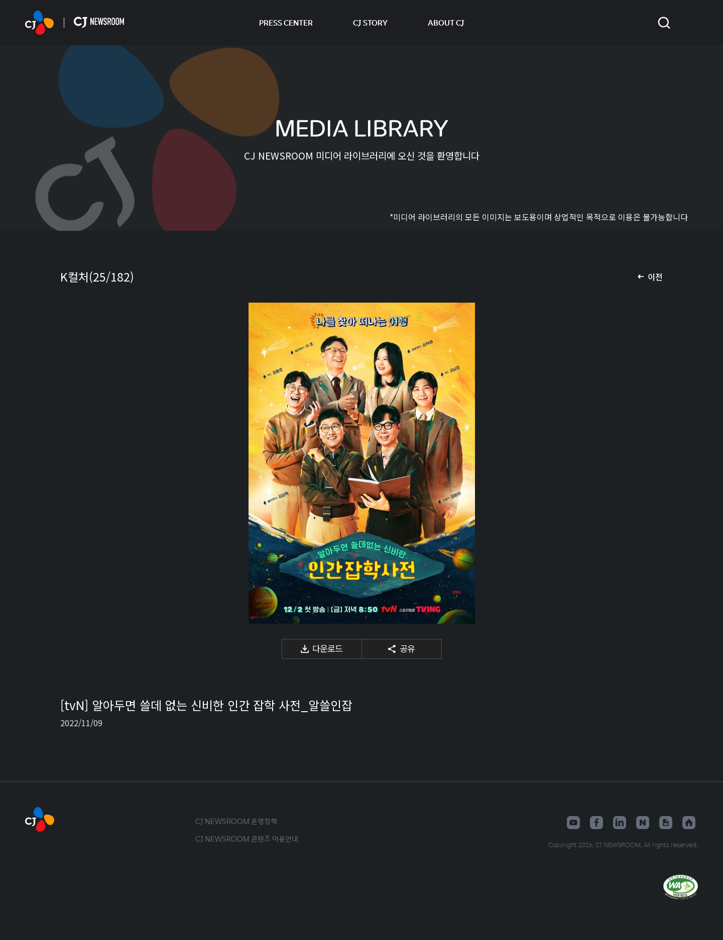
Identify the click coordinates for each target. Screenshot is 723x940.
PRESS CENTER (286, 23)
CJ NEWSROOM (39, 23)
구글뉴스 (666, 823)
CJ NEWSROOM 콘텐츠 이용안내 (246, 839)
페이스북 (596, 823)
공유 (407, 648)
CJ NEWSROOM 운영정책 (236, 821)
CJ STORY (370, 23)
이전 (655, 277)
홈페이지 (689, 823)
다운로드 (327, 648)
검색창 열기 (664, 23)
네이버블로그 (643, 823)
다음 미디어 (643, 463)
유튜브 (573, 823)
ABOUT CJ (446, 23)
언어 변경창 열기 (691, 22)
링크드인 (620, 823)
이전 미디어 (80, 463)
